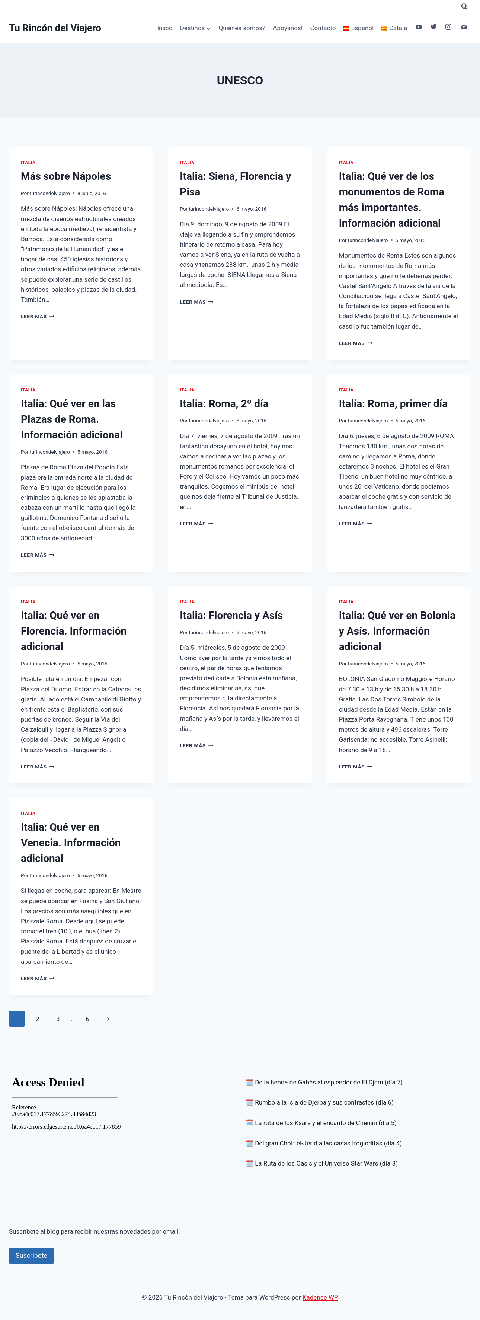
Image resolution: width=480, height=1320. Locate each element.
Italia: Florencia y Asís (231, 615)
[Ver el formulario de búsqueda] (464, 6)
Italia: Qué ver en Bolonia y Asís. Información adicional (397, 631)
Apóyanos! (288, 28)
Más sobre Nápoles (66, 176)
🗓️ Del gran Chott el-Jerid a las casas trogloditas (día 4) (324, 1143)
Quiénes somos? (242, 28)
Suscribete (31, 1255)
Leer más (37, 316)
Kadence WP (320, 1297)
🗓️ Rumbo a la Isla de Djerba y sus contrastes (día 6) (320, 1102)
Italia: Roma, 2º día (224, 403)
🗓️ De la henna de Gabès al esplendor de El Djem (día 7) (324, 1082)
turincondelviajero (50, 193)
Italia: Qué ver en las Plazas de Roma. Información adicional (72, 419)
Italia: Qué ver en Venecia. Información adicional (71, 842)
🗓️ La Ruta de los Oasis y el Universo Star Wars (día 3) (322, 1163)
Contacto (323, 28)
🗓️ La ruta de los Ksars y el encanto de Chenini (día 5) (321, 1122)
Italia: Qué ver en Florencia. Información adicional (74, 631)
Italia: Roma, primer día (393, 403)
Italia (28, 162)
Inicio (164, 28)
